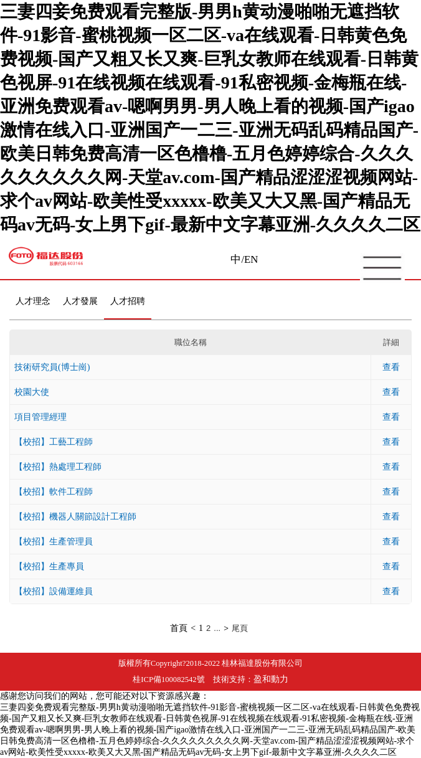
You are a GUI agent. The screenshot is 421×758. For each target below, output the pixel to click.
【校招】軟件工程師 (53, 491)
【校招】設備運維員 (53, 591)
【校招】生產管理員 (53, 541)
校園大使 (31, 392)
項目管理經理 (40, 417)
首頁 (178, 628)
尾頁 (240, 628)
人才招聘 (127, 301)
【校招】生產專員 (49, 566)
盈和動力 (270, 679)
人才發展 (80, 301)
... (217, 628)
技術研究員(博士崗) (52, 367)
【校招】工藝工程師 (53, 442)
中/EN (244, 259)
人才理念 (33, 301)
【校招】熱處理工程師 (58, 466)
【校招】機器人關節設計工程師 (75, 516)
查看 (391, 367)
